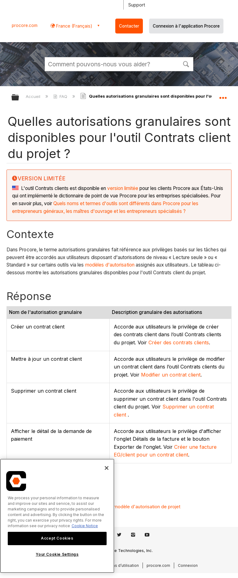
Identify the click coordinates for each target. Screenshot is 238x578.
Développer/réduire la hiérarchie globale (19, 97)
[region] (57, 516)
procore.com (24, 25)
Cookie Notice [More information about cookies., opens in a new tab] (85, 525)
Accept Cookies (57, 538)
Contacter (129, 26)
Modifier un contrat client (171, 375)
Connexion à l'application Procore (186, 26)
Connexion (188, 565)
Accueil (34, 96)
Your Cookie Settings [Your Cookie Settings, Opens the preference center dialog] (57, 554)
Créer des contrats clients (178, 342)
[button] (185, 63)
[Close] (106, 468)
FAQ (60, 96)
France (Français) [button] (73, 26)
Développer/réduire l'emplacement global (223, 95)
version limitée (122, 188)
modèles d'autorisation (109, 265)
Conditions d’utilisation (118, 565)
